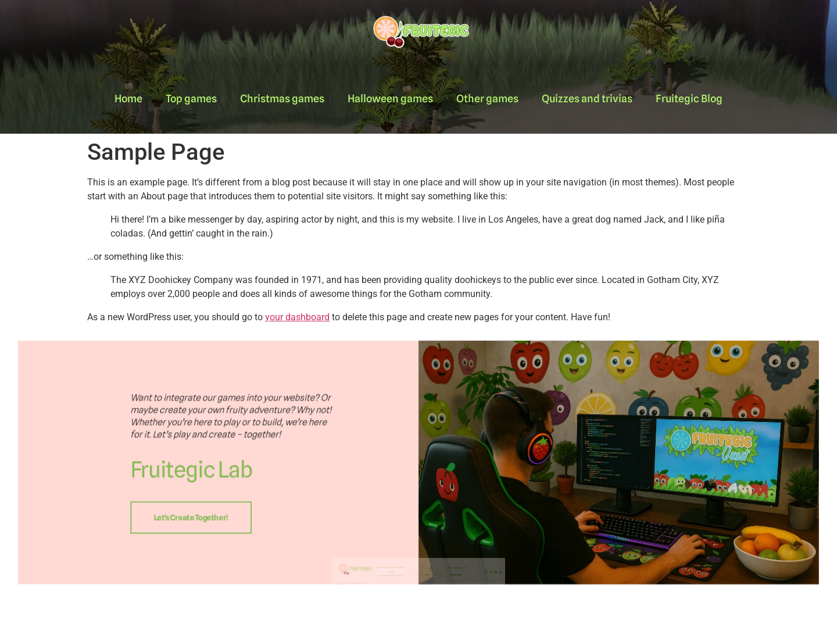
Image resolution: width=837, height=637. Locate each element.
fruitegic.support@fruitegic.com (424, 589)
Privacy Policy (441, 589)
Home (128, 98)
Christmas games (282, 98)
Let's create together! (305, 504)
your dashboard (297, 317)
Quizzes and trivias (587, 98)
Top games (191, 98)
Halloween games (390, 98)
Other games (487, 98)
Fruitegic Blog (689, 98)
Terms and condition (442, 584)
